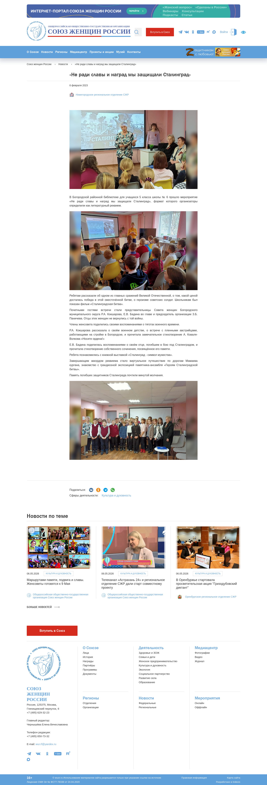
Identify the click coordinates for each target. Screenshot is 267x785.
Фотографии (202, 652)
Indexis (236, 782)
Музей (120, 52)
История (88, 656)
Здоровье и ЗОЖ (149, 652)
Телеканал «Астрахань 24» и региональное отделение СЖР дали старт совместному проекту (133, 583)
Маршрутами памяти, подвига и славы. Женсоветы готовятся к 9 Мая (55, 582)
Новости (47, 52)
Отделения (89, 703)
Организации (91, 707)
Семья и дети (147, 656)
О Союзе (33, 52)
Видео (198, 656)
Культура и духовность (116, 495)
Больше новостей (43, 607)
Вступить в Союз (160, 32)
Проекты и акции (102, 52)
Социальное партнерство (154, 673)
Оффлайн (201, 707)
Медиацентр (78, 52)
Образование (147, 682)
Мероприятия (207, 698)
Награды (88, 661)
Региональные (147, 707)
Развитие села (147, 677)
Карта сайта (233, 777)
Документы (89, 673)
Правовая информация (194, 777)
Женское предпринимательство (158, 661)
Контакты (134, 52)
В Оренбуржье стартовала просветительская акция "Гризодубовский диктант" (206, 583)
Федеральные (147, 703)
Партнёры (89, 665)
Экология (144, 669)
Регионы (61, 52)
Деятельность (151, 647)
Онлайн (199, 703)
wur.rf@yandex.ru (46, 744)
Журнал (199, 661)
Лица (86, 652)
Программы (90, 669)
